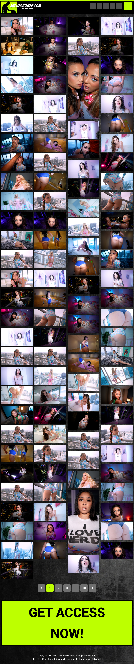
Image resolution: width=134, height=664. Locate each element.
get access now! (67, 623)
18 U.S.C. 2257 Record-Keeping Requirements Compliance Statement (67, 659)
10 (84, 588)
